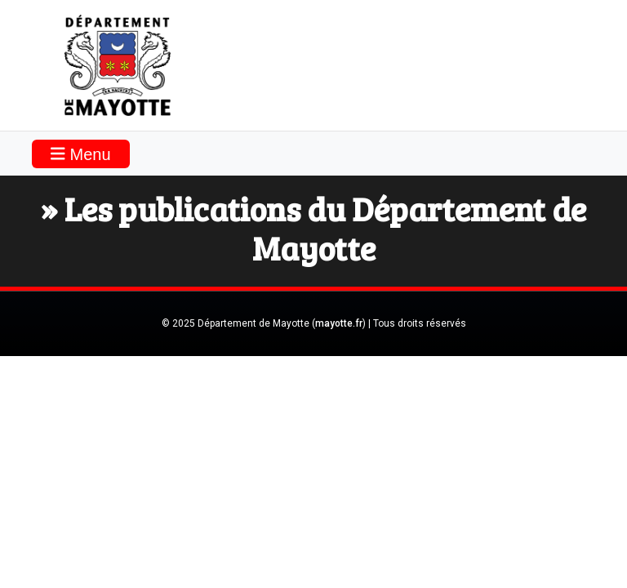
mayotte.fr (338, 323)
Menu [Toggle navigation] (80, 154)
